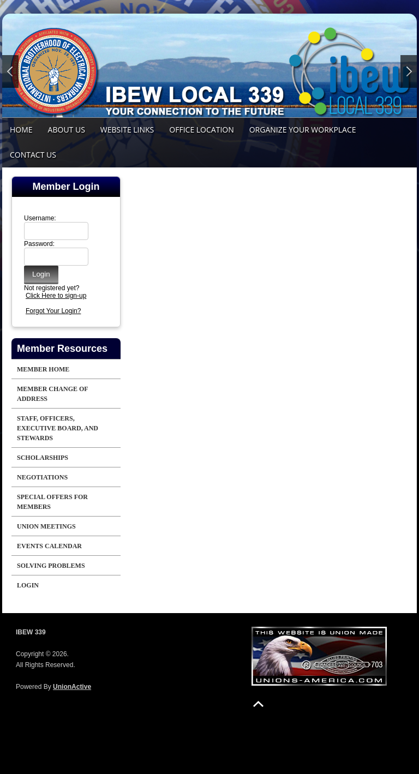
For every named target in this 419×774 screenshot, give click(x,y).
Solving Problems (51, 565)
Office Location (201, 129)
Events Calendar (49, 546)
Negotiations (42, 477)
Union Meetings (46, 526)
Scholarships (42, 457)
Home (21, 129)
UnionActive (72, 687)
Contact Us (33, 154)
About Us (66, 129)
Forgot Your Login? (53, 311)
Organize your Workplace (302, 129)
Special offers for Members (52, 502)
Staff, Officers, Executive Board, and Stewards (57, 428)
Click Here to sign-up (56, 295)
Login (28, 585)
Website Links (127, 129)
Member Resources (62, 348)
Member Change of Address (52, 394)
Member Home (43, 369)
